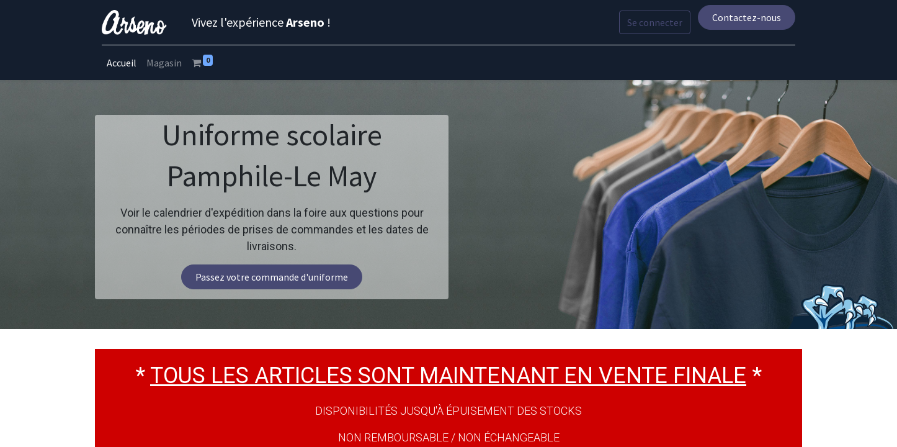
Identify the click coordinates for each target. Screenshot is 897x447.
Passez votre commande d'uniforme (271, 277)
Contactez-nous (744, 17)
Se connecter (653, 22)
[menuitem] (124, 62)
